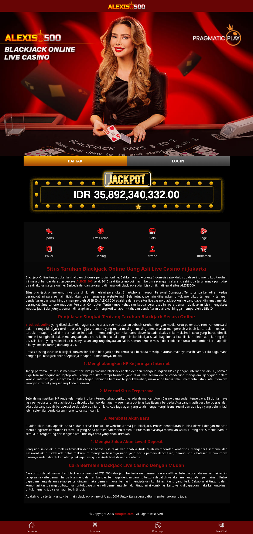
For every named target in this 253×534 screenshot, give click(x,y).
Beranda (32, 527)
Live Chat (221, 527)
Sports (49, 234)
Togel (204, 234)
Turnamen (203, 252)
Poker (49, 252)
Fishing (101, 252)
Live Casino (101, 234)
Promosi (95, 527)
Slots (152, 234)
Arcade (152, 252)
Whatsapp (158, 527)
